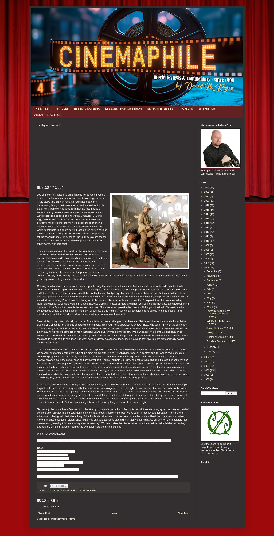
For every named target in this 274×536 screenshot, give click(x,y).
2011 (207, 236)
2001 (207, 366)
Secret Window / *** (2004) (220, 328)
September (213, 280)
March (210, 307)
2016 (207, 218)
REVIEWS (91, 490)
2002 (207, 361)
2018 (207, 209)
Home (114, 513)
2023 (207, 187)
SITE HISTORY (207, 108)
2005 (207, 263)
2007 (207, 254)
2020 (207, 201)
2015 (207, 223)
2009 (207, 245)
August (211, 285)
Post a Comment (50, 506)
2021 (207, 196)
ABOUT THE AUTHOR (47, 114)
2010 (207, 241)
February (212, 347)
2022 (207, 192)
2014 (207, 227)
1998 (207, 379)
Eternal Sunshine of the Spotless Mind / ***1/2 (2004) (218, 314)
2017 (207, 214)
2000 (207, 370)
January (211, 351)
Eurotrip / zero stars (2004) (220, 337)
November (212, 276)
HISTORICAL (79, 490)
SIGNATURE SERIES (160, 108)
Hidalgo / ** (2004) (215, 332)
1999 (207, 375)
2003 (207, 357)
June (210, 293)
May (209, 298)
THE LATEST (42, 108)
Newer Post (44, 513)
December (212, 271)
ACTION (58, 490)
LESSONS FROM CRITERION (123, 108)
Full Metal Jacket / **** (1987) (221, 341)
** (46, 490)
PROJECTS (186, 108)
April (209, 302)
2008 (207, 249)
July (209, 289)
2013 (207, 232)
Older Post (183, 513)
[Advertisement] (113, 155)
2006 (207, 258)
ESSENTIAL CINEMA (87, 108)
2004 (51, 490)
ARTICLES (62, 108)
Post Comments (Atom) (63, 519)
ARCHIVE (67, 490)
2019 (207, 205)
